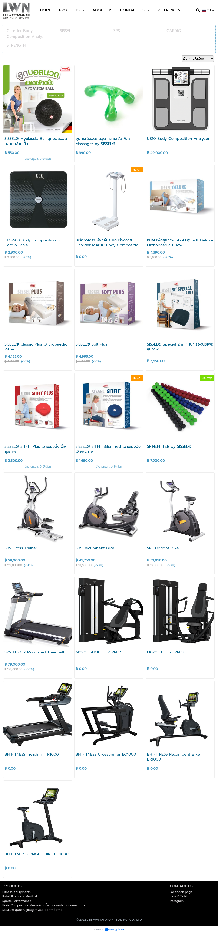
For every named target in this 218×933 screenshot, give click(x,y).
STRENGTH (16, 45)
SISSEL (65, 31)
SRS (116, 31)
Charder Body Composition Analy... (25, 34)
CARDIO (173, 31)
